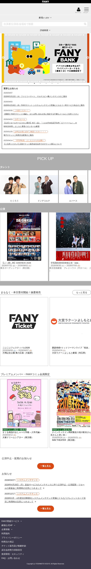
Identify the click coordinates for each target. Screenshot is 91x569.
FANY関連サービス (10, 521)
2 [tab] (37, 83)
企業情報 (5, 529)
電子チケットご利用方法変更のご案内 (19, 135)
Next (87, 56)
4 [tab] (49, 83)
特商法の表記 (7, 542)
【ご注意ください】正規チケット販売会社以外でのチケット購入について (33, 144)
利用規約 (5, 533)
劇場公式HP (6, 525)
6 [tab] (61, 83)
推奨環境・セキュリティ (12, 554)
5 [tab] (55, 83)
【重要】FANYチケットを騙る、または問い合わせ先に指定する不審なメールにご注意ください (41, 114)
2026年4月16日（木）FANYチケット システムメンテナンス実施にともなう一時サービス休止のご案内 (44, 105)
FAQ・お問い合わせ (10, 558)
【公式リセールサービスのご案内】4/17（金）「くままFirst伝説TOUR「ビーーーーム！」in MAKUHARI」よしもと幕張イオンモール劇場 (40, 124)
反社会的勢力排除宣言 (11, 550)
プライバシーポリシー (11, 537)
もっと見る (81, 292)
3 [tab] (43, 83)
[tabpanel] (45, 58)
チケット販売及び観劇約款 (13, 546)
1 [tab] (31, 83)
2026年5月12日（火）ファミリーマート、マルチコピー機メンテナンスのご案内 (35, 96)
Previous (3, 56)
